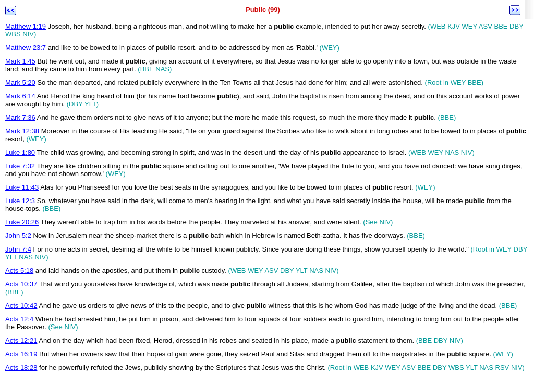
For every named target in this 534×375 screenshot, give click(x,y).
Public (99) (263, 10)
